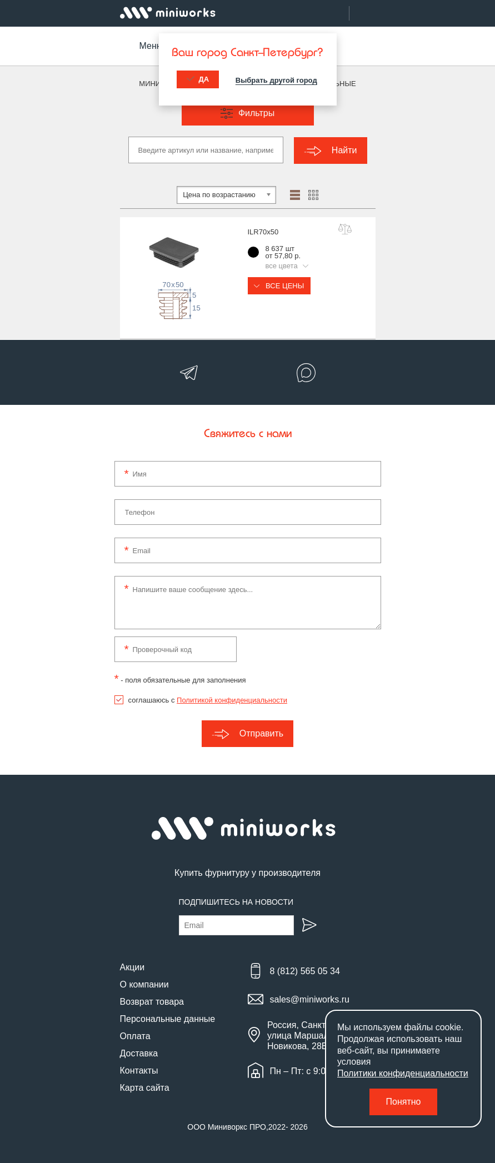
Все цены (279, 285)
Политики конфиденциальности (402, 1073)
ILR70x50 (263, 231)
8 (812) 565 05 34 (305, 970)
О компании (144, 983)
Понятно (403, 1101)
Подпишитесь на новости (236, 901)
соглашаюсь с (207, 699)
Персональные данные (168, 1017)
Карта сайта (144, 1086)
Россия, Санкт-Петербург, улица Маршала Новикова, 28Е (319, 1034)
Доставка (139, 1052)
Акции (132, 966)
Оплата (135, 1035)
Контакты (139, 1069)
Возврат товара (152, 1000)
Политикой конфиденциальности (232, 699)
